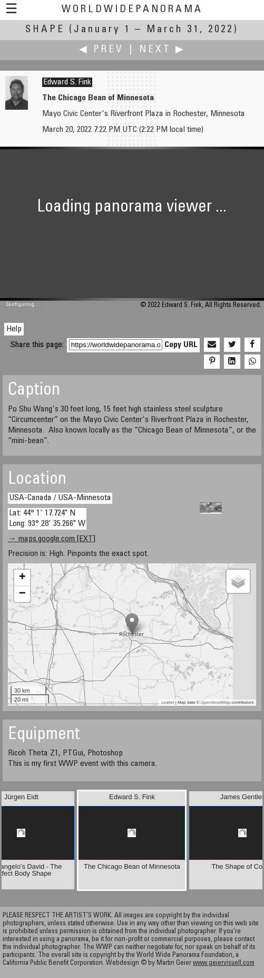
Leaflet (167, 702)
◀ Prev (101, 50)
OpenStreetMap (215, 702)
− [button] (22, 594)
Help (14, 329)
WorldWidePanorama (132, 10)
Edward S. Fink (67, 82)
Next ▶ (162, 50)
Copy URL (181, 345)
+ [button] (22, 578)
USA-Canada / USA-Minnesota (60, 498)
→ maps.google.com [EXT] (51, 539)
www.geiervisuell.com (224, 963)
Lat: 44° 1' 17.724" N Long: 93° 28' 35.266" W (47, 518)
